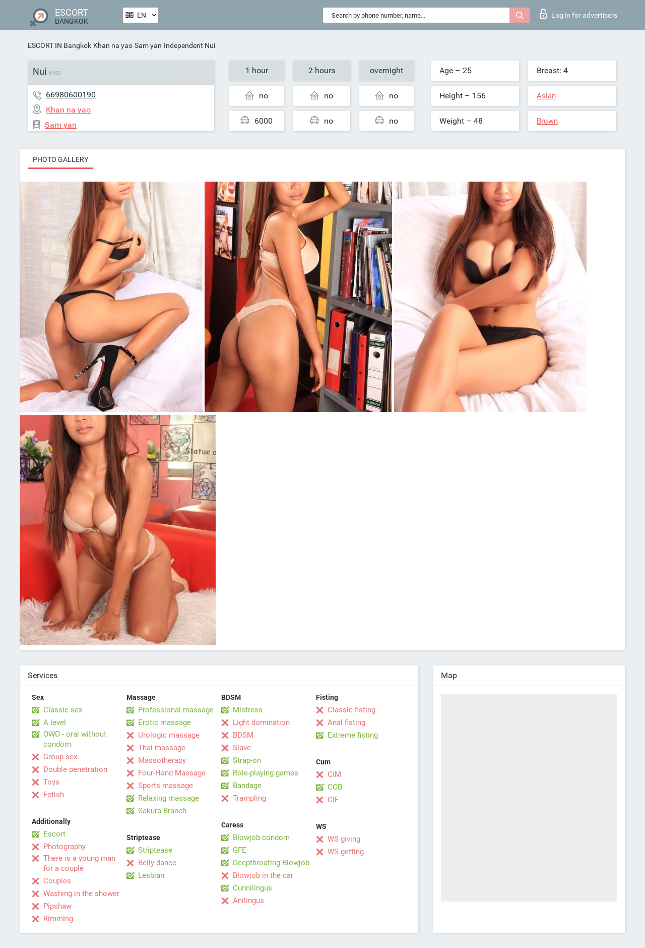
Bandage (247, 785)
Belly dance (157, 862)
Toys (51, 782)
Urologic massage (169, 735)
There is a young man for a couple (79, 863)
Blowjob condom (261, 837)
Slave (242, 747)
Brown (547, 121)
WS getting (346, 851)
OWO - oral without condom (74, 739)
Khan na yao (113, 45)
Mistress (248, 709)
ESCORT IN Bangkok (59, 45)
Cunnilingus (252, 888)
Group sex (60, 756)
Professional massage (176, 709)
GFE (239, 850)
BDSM (243, 735)
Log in (578, 13)
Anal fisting (346, 722)
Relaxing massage (168, 798)
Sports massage (165, 785)
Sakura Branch (162, 810)
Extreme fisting (353, 735)
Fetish (53, 794)
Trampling (249, 798)
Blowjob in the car (263, 875)
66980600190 (71, 94)
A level (54, 722)
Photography (64, 846)
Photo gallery (60, 159)
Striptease (155, 850)
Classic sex (62, 709)
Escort (54, 834)
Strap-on (247, 760)
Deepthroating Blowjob (271, 862)
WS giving (344, 839)
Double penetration (75, 769)
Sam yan (148, 45)
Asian (546, 95)
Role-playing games (265, 772)
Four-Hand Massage (172, 772)
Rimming (58, 918)
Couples (57, 880)
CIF (333, 799)
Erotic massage (164, 722)
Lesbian (151, 875)
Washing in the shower (81, 893)
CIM (334, 774)
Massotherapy (162, 760)
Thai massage (161, 747)
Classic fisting (351, 709)
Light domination (261, 722)
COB (335, 787)
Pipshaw (57, 906)
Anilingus (248, 900)
